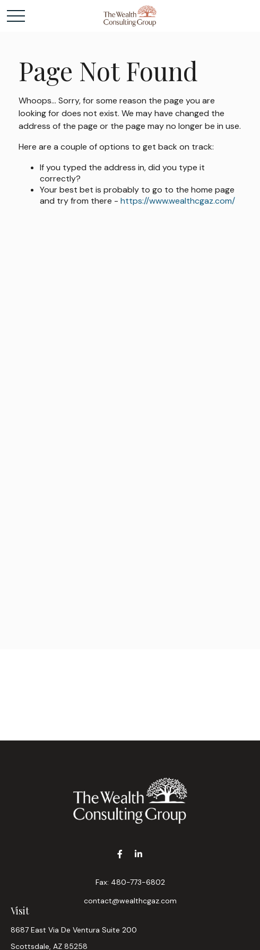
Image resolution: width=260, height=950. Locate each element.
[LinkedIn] (138, 854)
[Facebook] (119, 854)
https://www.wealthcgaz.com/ (177, 200)
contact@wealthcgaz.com (130, 900)
